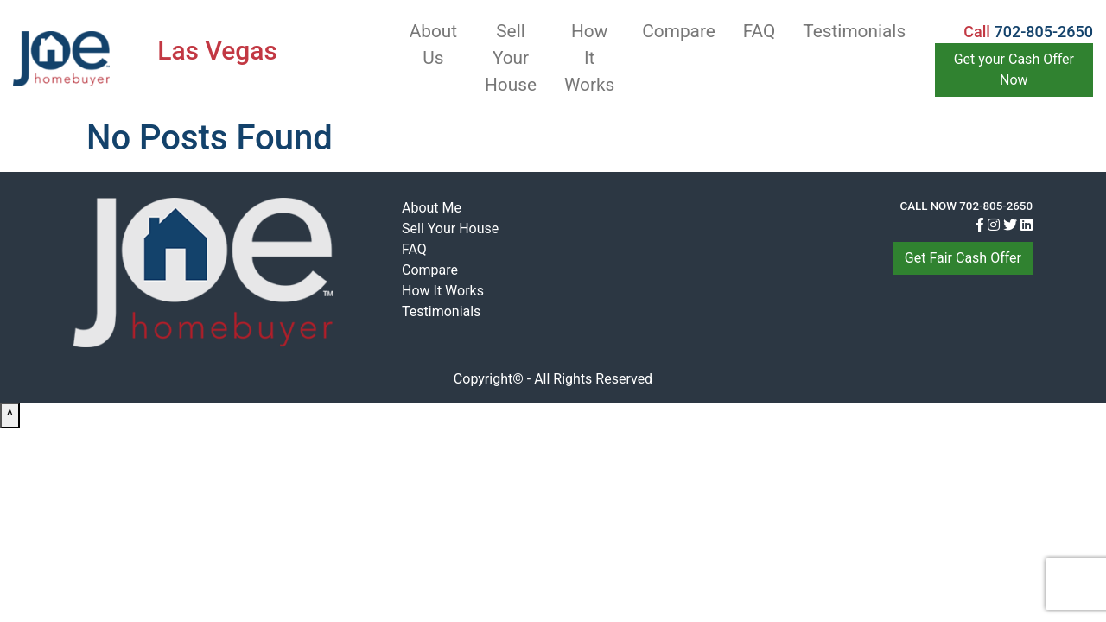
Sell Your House (511, 58)
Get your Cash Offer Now (1014, 69)
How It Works (589, 58)
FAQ (759, 31)
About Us (433, 44)
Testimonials (854, 31)
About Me (431, 208)
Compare (678, 31)
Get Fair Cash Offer (963, 258)
